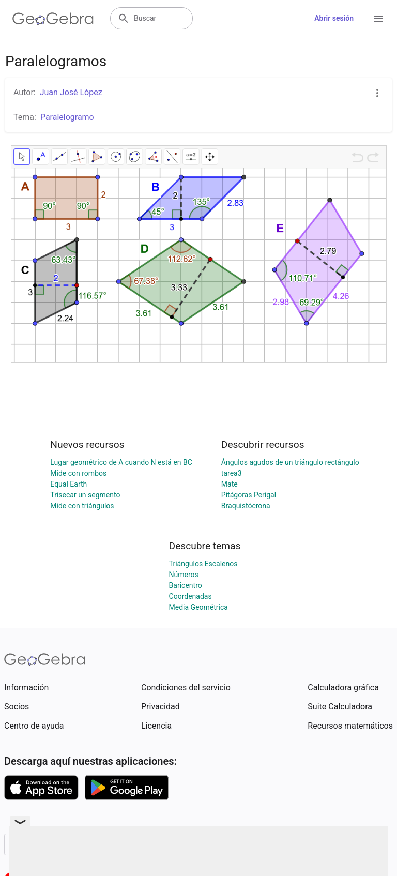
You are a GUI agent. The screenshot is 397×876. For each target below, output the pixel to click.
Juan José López (71, 92)
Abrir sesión (334, 18)
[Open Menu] (378, 18)
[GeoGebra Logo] (53, 18)
